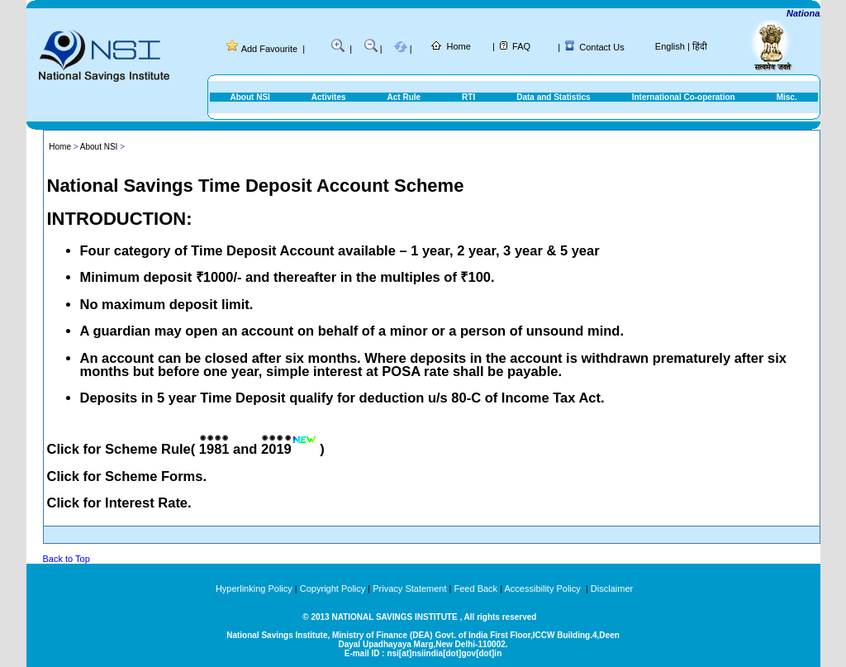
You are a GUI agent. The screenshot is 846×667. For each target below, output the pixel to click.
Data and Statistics (553, 97)
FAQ (521, 46)
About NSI (250, 97)
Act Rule (404, 97)
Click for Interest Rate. (119, 502)
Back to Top (66, 559)
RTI (468, 97)
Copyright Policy (332, 588)
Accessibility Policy (543, 588)
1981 (214, 448)
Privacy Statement (409, 588)
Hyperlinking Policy (254, 588)
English (670, 46)
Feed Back (476, 588)
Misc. (787, 97)
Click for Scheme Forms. (127, 476)
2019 (276, 448)
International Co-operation (683, 97)
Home (458, 46)
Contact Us (601, 47)
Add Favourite (269, 49)
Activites (328, 97)
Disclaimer (612, 588)
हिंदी (699, 46)
